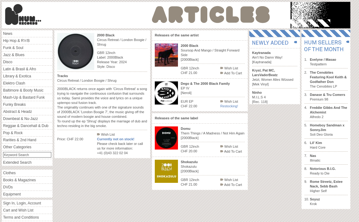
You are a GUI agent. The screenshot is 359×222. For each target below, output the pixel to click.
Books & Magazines (19, 180)
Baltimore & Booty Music (23, 90)
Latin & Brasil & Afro (19, 69)
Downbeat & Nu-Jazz (20, 119)
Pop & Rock (13, 133)
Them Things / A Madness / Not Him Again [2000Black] (212, 133)
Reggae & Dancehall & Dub (26, 126)
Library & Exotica (17, 76)
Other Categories (17, 147)
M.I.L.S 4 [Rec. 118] (260, 97)
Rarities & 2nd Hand (19, 140)
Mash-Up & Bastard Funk (24, 97)
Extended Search (17, 162)
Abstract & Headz (17, 111)
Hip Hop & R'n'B (16, 41)
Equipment (12, 194)
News (7, 33)
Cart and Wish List (18, 210)
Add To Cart (231, 73)
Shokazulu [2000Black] (189, 166)
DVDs (8, 187)
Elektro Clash (14, 83)
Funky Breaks (14, 104)
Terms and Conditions (21, 217)
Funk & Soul (13, 48)
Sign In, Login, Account (22, 203)
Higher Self (326, 186)
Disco (7, 62)
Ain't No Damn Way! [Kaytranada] (267, 57)
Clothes (9, 173)
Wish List (106, 134)
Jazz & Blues (13, 55)
